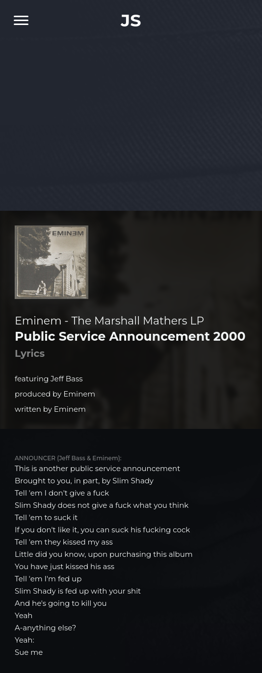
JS (131, 20)
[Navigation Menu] (17, 20)
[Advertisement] (131, 117)
